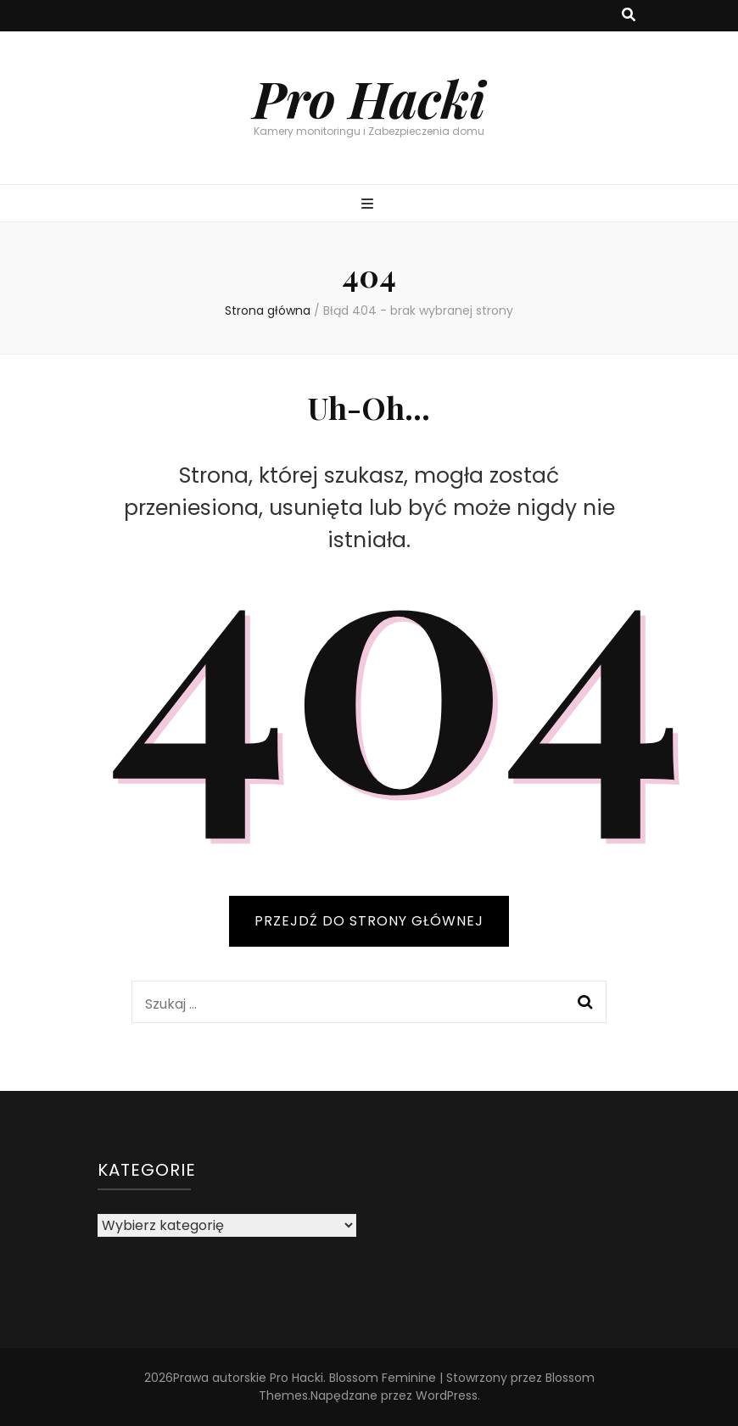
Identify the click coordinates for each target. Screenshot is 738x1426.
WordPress (447, 1395)
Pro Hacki (369, 97)
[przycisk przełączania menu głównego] (369, 204)
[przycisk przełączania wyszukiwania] (628, 15)
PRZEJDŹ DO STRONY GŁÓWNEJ (369, 921)
